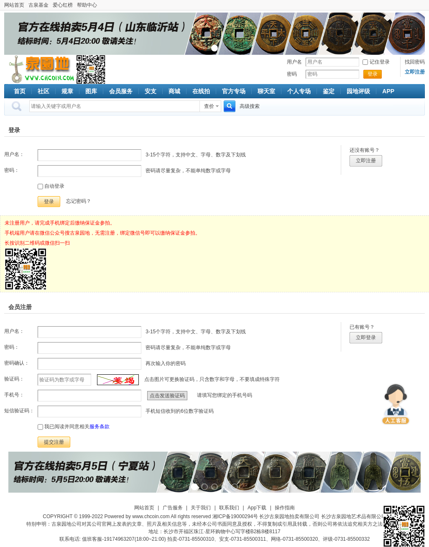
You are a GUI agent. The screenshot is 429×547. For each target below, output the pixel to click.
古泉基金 (38, 5)
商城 (174, 91)
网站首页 (14, 5)
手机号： (14, 395)
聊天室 (266, 91)
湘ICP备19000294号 (235, 516)
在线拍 (201, 91)
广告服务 (173, 508)
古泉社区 (40, 69)
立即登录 (366, 337)
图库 (91, 91)
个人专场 (299, 91)
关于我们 (201, 508)
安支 (150, 91)
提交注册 (54, 442)
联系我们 (229, 508)
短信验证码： (19, 411)
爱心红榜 (63, 5)
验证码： (14, 379)
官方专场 (233, 91)
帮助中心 (87, 5)
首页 (20, 91)
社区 (43, 91)
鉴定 (329, 91)
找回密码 (415, 62)
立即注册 (366, 161)
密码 (292, 74)
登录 (373, 74)
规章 (67, 91)
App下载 (257, 508)
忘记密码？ (78, 201)
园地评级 (358, 91)
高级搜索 (250, 106)
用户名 (294, 62)
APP (388, 91)
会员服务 (121, 91)
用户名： (14, 154)
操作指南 (285, 508)
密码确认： (16, 363)
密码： (11, 170)
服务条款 (99, 426)
